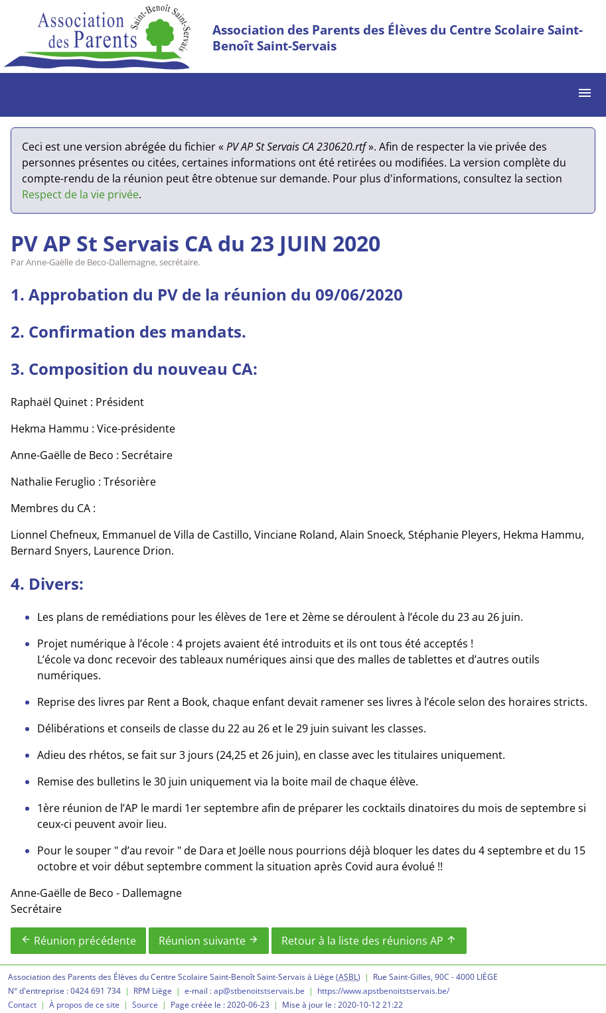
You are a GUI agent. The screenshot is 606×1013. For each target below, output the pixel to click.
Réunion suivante (209, 940)
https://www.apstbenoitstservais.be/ (383, 990)
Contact (22, 1004)
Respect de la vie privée (80, 194)
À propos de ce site (84, 1004)
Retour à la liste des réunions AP (369, 940)
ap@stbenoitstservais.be (259, 990)
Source (145, 1004)
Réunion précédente (78, 940)
